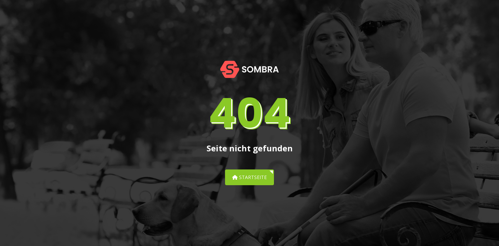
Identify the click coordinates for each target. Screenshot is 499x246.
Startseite (249, 177)
